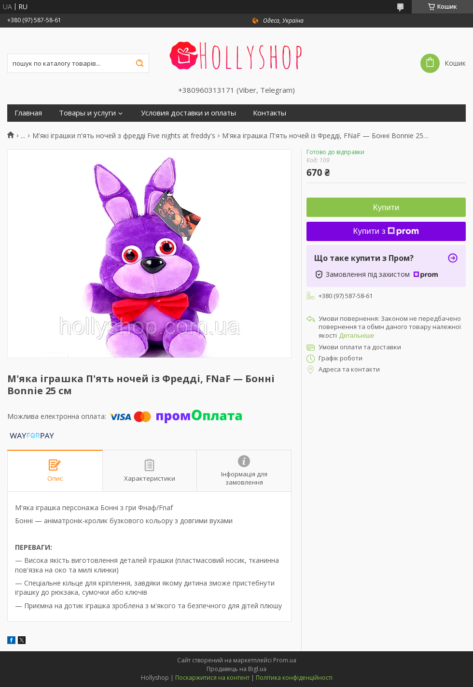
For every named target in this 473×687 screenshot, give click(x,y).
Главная (28, 112)
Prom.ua (284, 660)
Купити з (386, 231)
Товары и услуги (87, 112)
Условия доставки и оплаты (188, 112)
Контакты (269, 112)
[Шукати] (139, 63)
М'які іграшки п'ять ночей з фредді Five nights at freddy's (123, 135)
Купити (386, 207)
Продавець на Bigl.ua (236, 669)
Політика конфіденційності (294, 677)
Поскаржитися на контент (212, 677)
